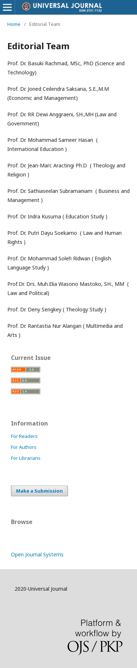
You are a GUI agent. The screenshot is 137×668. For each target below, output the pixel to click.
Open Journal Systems (37, 554)
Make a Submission (39, 491)
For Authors (24, 447)
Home (13, 24)
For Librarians (26, 458)
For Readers (24, 436)
